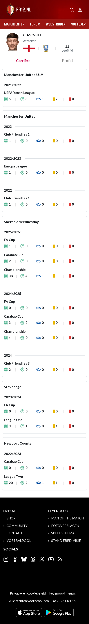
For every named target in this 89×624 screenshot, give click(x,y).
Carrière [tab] (23, 60)
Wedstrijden (55, 24)
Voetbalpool (19, 540)
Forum (35, 24)
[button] (72, 9)
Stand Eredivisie (66, 540)
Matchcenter (14, 24)
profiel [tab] (67, 60)
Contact (14, 533)
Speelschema (62, 533)
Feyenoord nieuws (62, 593)
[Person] (80, 9)
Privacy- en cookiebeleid (28, 593)
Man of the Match (67, 518)
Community (17, 526)
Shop (11, 518)
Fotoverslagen (65, 526)
